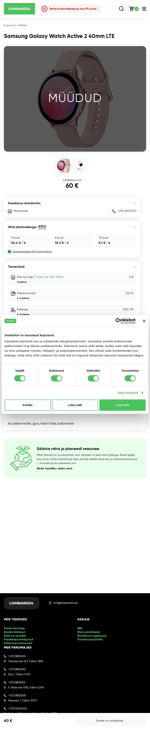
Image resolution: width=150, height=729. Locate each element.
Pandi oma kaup (14, 628)
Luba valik (75, 405)
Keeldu (27, 405)
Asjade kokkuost (14, 632)
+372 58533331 (127, 211)
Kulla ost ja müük (15, 635)
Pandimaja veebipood (18, 639)
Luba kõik (122, 405)
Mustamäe (21, 211)
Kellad (23, 25)
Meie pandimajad (88, 632)
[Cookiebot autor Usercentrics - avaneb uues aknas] (118, 321)
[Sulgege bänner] (144, 321)
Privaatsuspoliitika (89, 639)
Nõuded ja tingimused (91, 635)
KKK (79, 628)
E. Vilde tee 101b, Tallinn (48, 277)
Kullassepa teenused (18, 642)
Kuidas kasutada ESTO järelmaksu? (32, 251)
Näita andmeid (128, 392)
